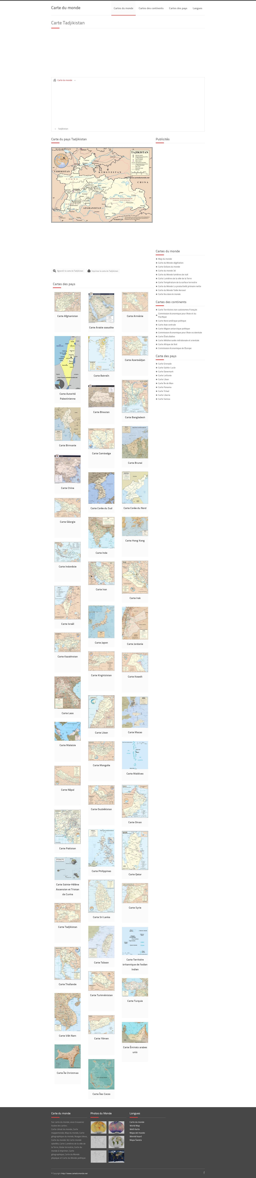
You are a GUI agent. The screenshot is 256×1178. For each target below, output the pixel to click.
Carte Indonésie (67, 566)
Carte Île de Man (165, 383)
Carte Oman (135, 822)
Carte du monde (65, 7)
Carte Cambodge (101, 453)
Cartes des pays (178, 8)
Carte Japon (101, 642)
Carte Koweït (135, 676)
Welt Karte (135, 1129)
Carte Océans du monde (169, 266)
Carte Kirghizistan (101, 675)
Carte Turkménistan (101, 995)
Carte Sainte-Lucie (167, 367)
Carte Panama (164, 387)
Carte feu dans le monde (169, 294)
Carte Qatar (135, 874)
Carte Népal (67, 789)
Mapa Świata (136, 1139)
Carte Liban (101, 732)
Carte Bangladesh (135, 417)
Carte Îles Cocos (101, 1094)
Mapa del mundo (137, 1132)
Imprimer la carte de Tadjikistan (105, 270)
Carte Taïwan (101, 962)
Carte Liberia (164, 395)
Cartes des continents (151, 8)
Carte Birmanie (67, 445)
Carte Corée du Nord (135, 508)
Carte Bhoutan (101, 412)
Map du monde (165, 258)
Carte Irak (135, 598)
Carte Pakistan (67, 848)
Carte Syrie (135, 907)
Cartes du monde (123, 8)
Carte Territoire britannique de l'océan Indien (135, 964)
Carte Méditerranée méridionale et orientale (178, 340)
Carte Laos (68, 713)
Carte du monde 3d (167, 270)
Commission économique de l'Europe (175, 348)
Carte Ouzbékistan (101, 809)
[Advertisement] (128, 54)
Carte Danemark (165, 371)
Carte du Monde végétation (170, 262)
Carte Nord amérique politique (172, 320)
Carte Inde (101, 553)
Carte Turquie (135, 1001)
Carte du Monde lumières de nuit (173, 274)
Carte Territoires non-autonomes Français (177, 309)
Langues (197, 8)
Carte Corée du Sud (101, 508)
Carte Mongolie (101, 765)
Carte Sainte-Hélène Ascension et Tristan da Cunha (67, 889)
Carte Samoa (164, 398)
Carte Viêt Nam (67, 1035)
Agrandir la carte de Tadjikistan (70, 270)
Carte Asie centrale (167, 324)
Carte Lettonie (165, 375)
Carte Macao (135, 732)
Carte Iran (101, 589)
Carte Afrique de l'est (167, 344)
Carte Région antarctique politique (174, 328)
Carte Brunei (135, 463)
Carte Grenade (165, 363)
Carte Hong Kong (135, 540)
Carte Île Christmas (68, 1073)
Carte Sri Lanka (101, 917)
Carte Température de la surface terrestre (177, 282)
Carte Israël (67, 624)
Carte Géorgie (67, 522)
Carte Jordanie (135, 644)
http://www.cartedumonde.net (74, 1173)
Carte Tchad (163, 391)
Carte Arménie (135, 316)
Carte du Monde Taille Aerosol (172, 290)
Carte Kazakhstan (68, 656)
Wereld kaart (136, 1136)
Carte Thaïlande (67, 984)
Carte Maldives (135, 773)
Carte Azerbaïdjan (135, 360)
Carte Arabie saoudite (101, 327)
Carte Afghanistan (67, 316)
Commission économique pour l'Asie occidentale (180, 332)
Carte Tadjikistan (67, 927)
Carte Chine (67, 488)
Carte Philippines (101, 871)
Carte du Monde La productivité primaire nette (179, 286)
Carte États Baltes (166, 336)
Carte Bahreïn (101, 375)
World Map (135, 1125)
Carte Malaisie (68, 745)
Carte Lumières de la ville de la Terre (175, 278)
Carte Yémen (101, 1038)
